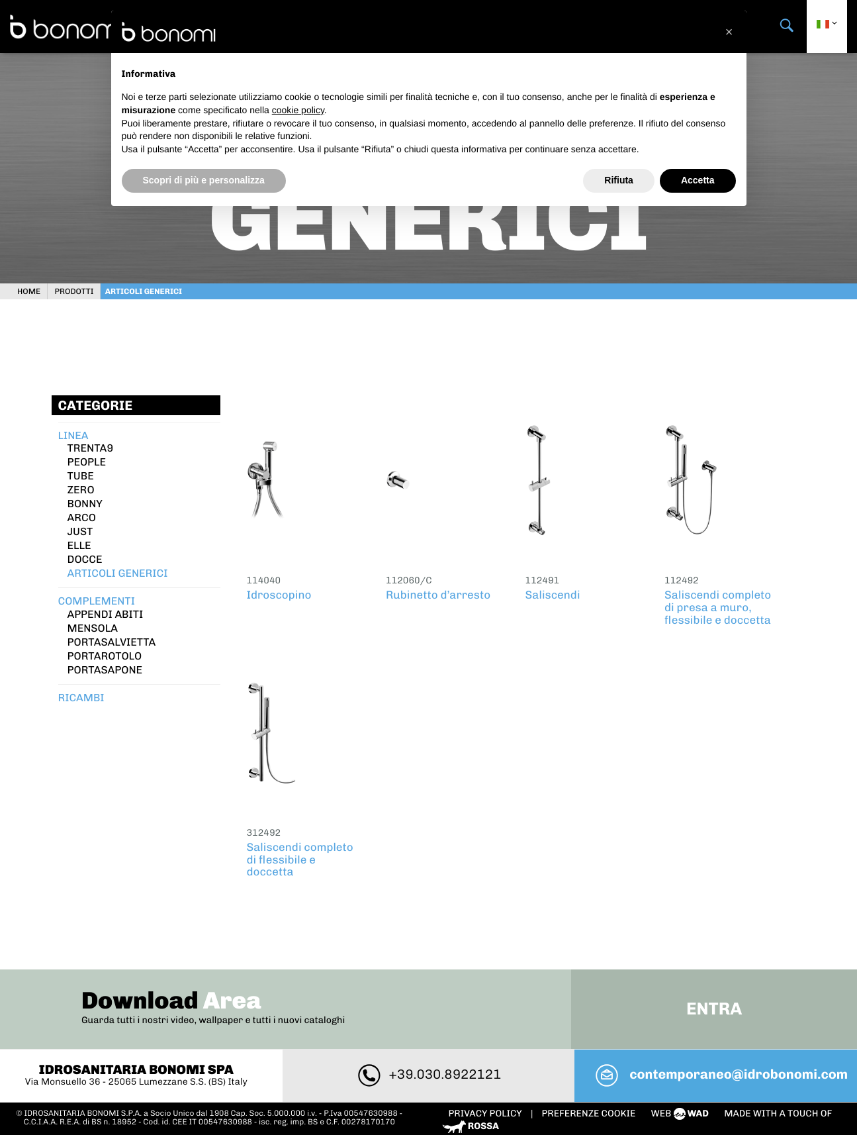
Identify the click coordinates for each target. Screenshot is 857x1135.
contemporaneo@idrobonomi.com (717, 1037)
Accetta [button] (698, 180)
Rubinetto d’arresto (438, 592)
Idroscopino (279, 592)
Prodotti (79, 288)
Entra (711, 971)
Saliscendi (552, 592)
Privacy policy (486, 1075)
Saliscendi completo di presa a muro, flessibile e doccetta (717, 604)
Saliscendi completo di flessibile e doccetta (300, 856)
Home (34, 288)
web (681, 1075)
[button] (729, 31)
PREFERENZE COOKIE (589, 1075)
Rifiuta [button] (618, 180)
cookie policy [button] (298, 110)
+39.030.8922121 (429, 1037)
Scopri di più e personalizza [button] (204, 180)
